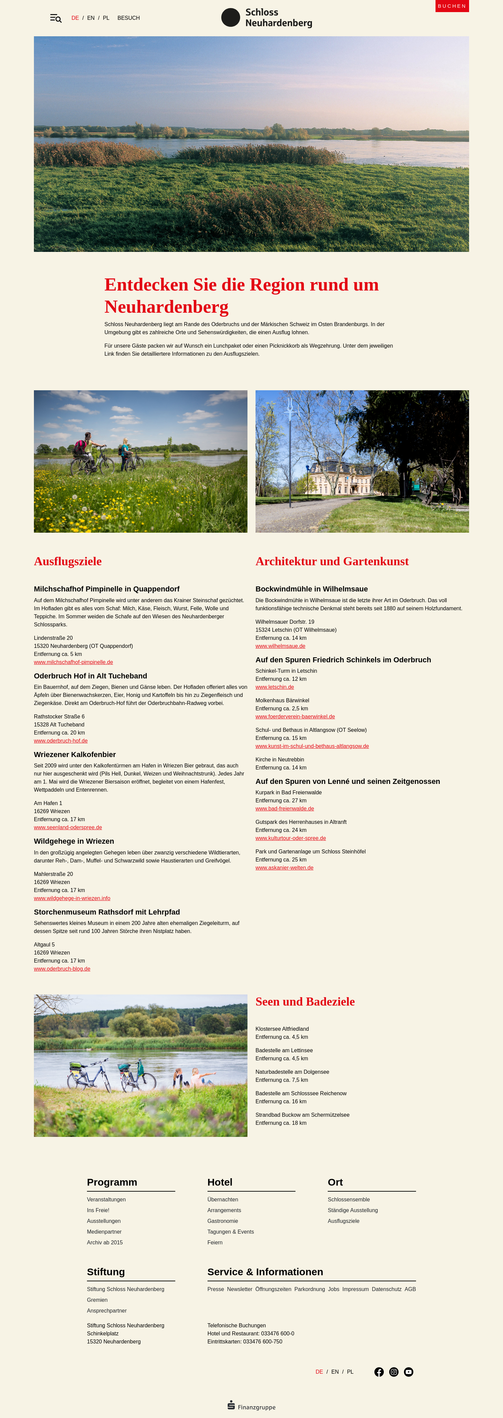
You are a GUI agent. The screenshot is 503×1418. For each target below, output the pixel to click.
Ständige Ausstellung (353, 1210)
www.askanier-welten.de (285, 868)
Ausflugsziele (343, 1221)
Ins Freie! (98, 1210)
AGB (410, 1289)
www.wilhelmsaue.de (281, 646)
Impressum (355, 1289)
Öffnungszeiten (273, 1289)
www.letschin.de (275, 687)
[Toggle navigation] (56, 18)
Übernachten (223, 1199)
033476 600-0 (277, 1333)
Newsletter (240, 1289)
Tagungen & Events (231, 1232)
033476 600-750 (262, 1341)
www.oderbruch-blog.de (62, 969)
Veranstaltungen (106, 1199)
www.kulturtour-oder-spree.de (291, 838)
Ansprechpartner (107, 1311)
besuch (129, 18)
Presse (216, 1289)
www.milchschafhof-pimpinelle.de (73, 662)
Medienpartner (104, 1232)
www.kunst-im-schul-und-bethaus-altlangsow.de (312, 746)
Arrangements (224, 1210)
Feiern (215, 1242)
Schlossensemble (349, 1199)
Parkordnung (309, 1289)
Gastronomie (223, 1221)
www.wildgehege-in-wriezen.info (72, 898)
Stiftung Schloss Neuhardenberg (125, 1289)
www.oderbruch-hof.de (61, 741)
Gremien (97, 1300)
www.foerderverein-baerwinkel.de (295, 716)
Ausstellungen (104, 1221)
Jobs (333, 1289)
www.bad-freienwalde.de (285, 808)
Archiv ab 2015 (105, 1242)
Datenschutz (387, 1289)
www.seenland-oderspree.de (68, 827)
